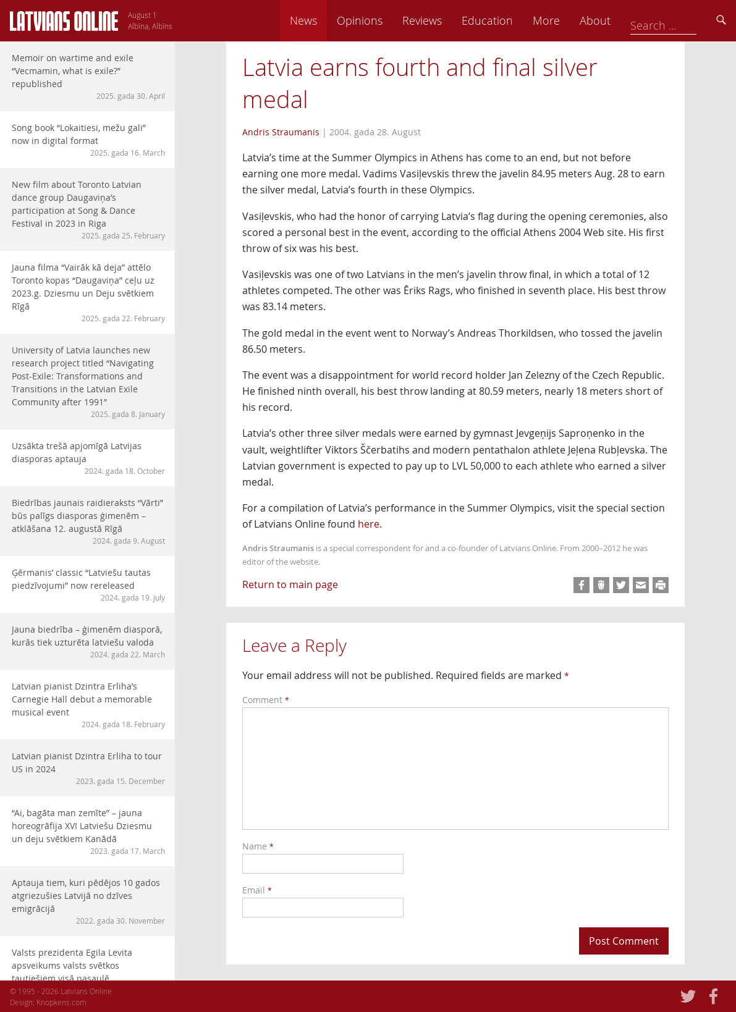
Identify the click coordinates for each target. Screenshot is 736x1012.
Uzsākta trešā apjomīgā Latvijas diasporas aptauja (88, 458)
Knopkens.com (61, 1002)
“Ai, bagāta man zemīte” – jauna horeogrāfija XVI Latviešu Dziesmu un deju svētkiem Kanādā (88, 831)
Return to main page (290, 584)
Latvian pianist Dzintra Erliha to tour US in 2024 (88, 768)
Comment (265, 700)
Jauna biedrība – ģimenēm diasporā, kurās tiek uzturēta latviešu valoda (88, 641)
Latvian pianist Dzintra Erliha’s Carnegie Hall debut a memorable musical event (88, 705)
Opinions (445, 20)
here (368, 524)
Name (258, 846)
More (632, 20)
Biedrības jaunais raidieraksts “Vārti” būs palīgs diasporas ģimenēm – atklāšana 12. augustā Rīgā (88, 521)
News (389, 20)
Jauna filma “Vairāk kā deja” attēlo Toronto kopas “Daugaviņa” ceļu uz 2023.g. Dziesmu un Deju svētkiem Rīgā (88, 292)
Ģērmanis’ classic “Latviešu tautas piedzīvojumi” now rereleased (88, 585)
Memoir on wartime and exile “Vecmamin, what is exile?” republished (88, 76)
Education (573, 20)
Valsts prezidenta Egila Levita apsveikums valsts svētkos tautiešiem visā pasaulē (88, 971)
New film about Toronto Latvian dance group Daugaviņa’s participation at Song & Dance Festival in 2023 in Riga (88, 210)
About (681, 20)
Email (257, 890)
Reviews (508, 20)
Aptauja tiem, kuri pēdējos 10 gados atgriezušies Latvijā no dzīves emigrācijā (88, 901)
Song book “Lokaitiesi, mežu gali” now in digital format (88, 140)
